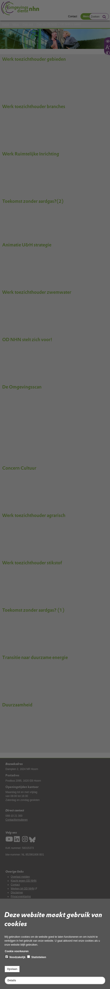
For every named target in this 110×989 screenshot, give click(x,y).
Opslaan (12, 969)
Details (11, 980)
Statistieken (36, 957)
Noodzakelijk (15, 957)
